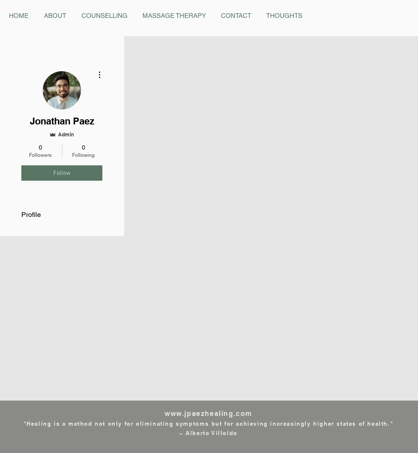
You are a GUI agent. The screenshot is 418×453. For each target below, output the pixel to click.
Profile (31, 215)
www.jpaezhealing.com (208, 414)
